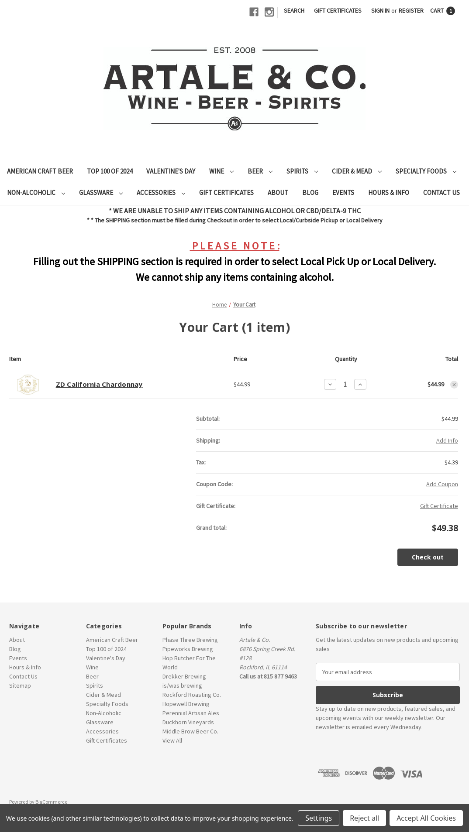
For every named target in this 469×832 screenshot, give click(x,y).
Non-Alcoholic (36, 192)
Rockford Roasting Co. (191, 695)
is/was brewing (182, 685)
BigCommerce (51, 801)
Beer (260, 171)
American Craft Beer (40, 171)
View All (172, 740)
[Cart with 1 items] (442, 10)
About (278, 192)
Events (343, 192)
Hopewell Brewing (186, 704)
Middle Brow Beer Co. (190, 731)
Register (411, 10)
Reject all (364, 818)
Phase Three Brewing (190, 640)
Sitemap (20, 685)
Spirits (302, 171)
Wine (221, 171)
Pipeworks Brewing (187, 649)
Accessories (161, 192)
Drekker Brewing (184, 676)
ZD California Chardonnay (99, 384)
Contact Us (441, 192)
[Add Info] (447, 440)
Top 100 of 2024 (109, 171)
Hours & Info (388, 192)
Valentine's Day (170, 171)
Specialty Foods (426, 171)
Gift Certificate (439, 506)
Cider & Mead (357, 171)
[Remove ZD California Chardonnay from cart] (454, 385)
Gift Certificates (338, 10)
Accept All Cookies (426, 818)
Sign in (380, 10)
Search (294, 10)
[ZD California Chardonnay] (345, 384)
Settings (318, 818)
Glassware (101, 192)
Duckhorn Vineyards (188, 722)
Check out (428, 557)
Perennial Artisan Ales (190, 713)
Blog (310, 192)
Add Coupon (442, 484)
